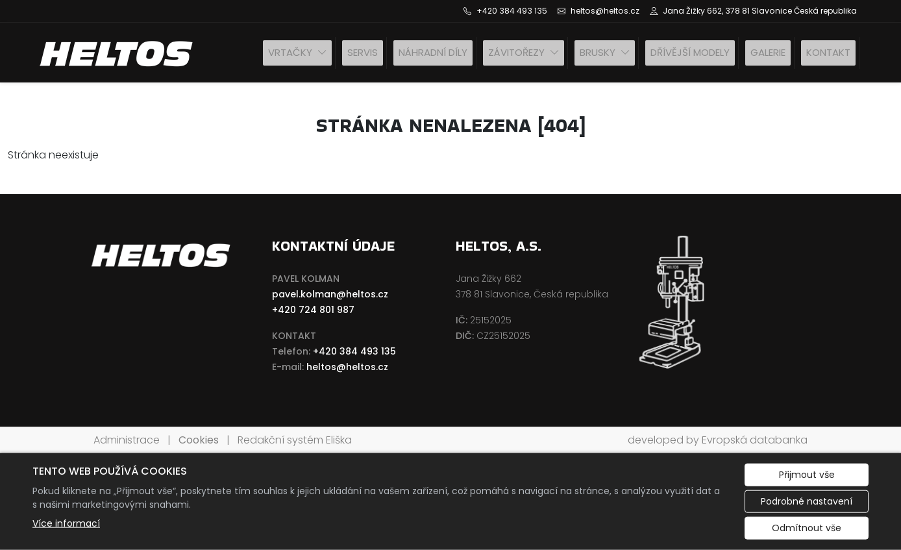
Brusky (597, 52)
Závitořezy (516, 52)
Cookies (199, 439)
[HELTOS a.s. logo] (117, 52)
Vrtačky (290, 52)
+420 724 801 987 (313, 309)
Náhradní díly (433, 52)
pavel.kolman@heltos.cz (330, 294)
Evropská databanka (755, 439)
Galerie (767, 52)
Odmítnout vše (806, 527)
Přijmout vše (807, 474)
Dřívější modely (690, 52)
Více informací (66, 523)
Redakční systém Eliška (295, 439)
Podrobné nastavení (806, 501)
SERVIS (362, 52)
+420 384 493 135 (354, 351)
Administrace (126, 439)
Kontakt (828, 52)
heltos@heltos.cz (347, 366)
